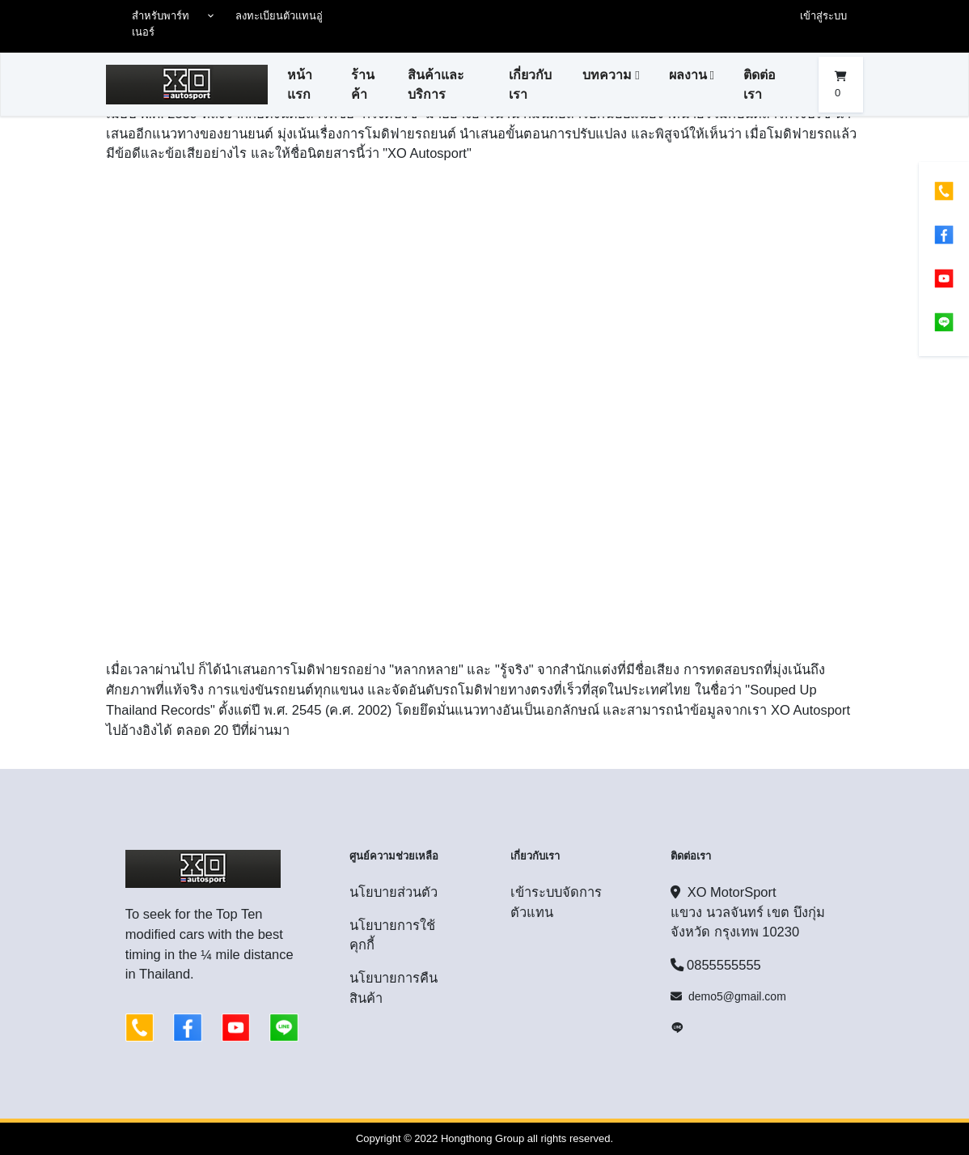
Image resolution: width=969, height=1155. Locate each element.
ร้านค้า (362, 84)
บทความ (607, 75)
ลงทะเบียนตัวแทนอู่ (279, 16)
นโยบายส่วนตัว (393, 892)
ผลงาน (688, 75)
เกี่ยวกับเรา (530, 84)
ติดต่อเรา (759, 84)
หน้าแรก (299, 84)
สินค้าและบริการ (436, 84)
